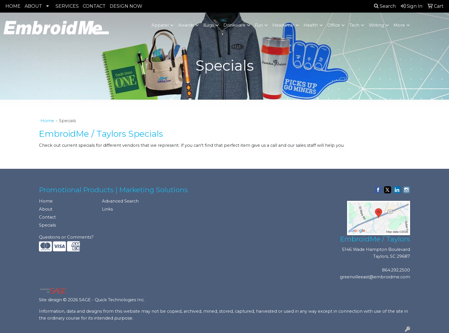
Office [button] (333, 25)
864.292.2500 (396, 270)
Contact (47, 217)
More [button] (399, 25)
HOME (13, 6)
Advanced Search (120, 201)
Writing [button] (376, 25)
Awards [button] (186, 25)
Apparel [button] (160, 25)
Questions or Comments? (66, 237)
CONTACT (94, 6)
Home (47, 120)
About (45, 209)
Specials (47, 225)
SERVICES (67, 6)
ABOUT (33, 6)
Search (385, 6)
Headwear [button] (283, 25)
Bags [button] (208, 25)
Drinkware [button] (234, 25)
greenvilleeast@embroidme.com (375, 277)
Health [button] (311, 25)
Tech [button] (354, 25)
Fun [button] (259, 25)
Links (107, 209)
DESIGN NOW (126, 6)
